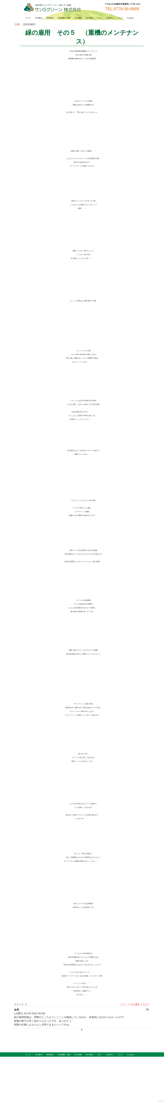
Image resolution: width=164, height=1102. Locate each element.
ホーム (28, 18)
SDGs (99, 18)
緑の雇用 (89, 18)
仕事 (17, 24)
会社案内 (38, 18)
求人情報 (78, 18)
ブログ (120, 18)
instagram (130, 18)
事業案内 (50, 18)
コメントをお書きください (135, 1004)
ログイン (161, 1101)
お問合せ (109, 18)
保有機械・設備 (64, 18)
